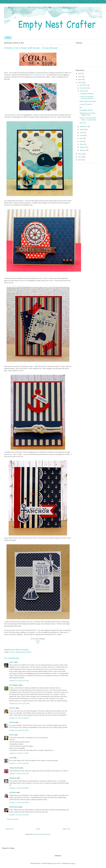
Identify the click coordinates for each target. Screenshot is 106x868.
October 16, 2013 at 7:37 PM (19, 753)
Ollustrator (57, 863)
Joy (80, 107)
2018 (80, 73)
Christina (12, 792)
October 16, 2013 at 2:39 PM (19, 718)
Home (8, 37)
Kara (11, 758)
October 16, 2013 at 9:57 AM (18, 680)
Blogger (72, 863)
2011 (80, 157)
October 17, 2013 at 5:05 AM (18, 763)
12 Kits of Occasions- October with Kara (86, 97)
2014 (80, 79)
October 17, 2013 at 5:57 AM (18, 773)
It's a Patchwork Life (38, 75)
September (84, 126)
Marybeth (12, 778)
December (83, 85)
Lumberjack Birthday (86, 93)
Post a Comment (12, 819)
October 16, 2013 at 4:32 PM (19, 730)
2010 (80, 160)
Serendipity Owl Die (86, 110)
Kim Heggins (14, 685)
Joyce (38, 641)
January (83, 150)
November (83, 88)
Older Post (66, 829)
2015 (80, 76)
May (81, 138)
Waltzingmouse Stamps (23, 652)
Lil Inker (12, 652)
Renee (33, 639)
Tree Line (82, 123)
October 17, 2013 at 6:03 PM (19, 802)
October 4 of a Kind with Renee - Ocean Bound (87, 119)
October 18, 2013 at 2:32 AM (18, 815)
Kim (38, 643)
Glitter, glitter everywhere (87, 101)
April (81, 141)
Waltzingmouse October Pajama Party (87, 114)
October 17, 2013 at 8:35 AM (18, 788)
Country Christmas (85, 104)
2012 (80, 154)
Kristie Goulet (14, 768)
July (81, 132)
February (83, 147)
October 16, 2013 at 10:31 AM (19, 703)
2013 (80, 82)
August (82, 129)
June (82, 135)
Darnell (11, 722)
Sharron (12, 708)
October (83, 91)
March (82, 144)
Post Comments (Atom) (42, 834)
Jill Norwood (13, 807)
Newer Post (10, 829)
